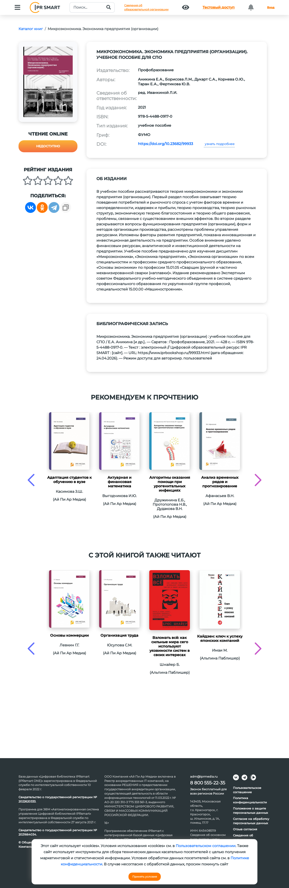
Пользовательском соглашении (205, 846)
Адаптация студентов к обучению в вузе (69, 479)
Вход (270, 7)
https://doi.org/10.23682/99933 (165, 144)
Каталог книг (31, 29)
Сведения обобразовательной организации (146, 7)
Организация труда (119, 635)
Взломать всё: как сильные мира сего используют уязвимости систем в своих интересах (169, 646)
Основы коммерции (69, 635)
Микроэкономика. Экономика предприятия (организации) (103, 29)
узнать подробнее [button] (219, 144)
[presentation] (31, 480)
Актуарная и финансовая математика (119, 481)
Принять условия (144, 876)
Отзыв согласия (245, 829)
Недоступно (48, 146)
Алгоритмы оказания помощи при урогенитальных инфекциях (169, 484)
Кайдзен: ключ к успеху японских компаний (219, 638)
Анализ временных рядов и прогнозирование (219, 481)
